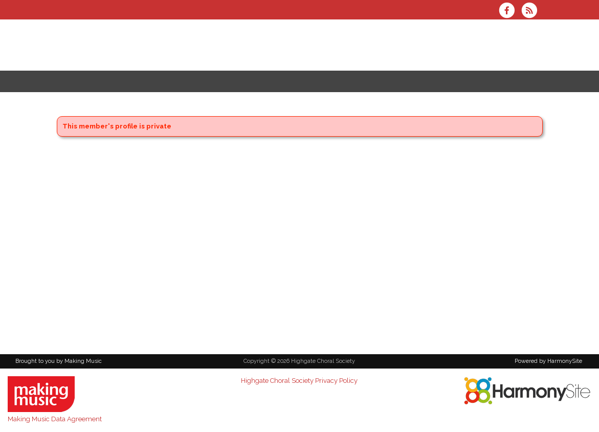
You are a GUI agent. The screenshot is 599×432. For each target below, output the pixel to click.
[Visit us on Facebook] (510, 11)
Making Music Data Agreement (55, 419)
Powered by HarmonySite (548, 361)
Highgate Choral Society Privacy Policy (299, 380)
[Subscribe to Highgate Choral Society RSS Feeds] (531, 11)
